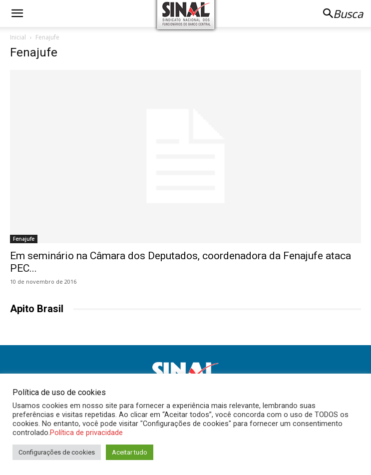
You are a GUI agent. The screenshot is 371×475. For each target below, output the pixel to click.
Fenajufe (23, 238)
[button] (17, 13)
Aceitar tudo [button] (129, 452)
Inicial (18, 37)
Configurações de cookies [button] (56, 452)
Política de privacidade (86, 432)
